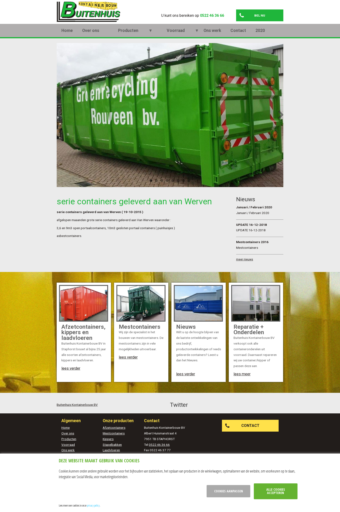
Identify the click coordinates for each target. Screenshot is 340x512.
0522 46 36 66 (212, 15)
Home (67, 36)
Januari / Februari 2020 (254, 213)
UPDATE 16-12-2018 (251, 230)
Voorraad (147, 36)
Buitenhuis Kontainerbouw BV (77, 410)
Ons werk (174, 36)
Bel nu (259, 15)
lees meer (242, 380)
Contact (200, 36)
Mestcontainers (114, 439)
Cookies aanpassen (228, 491)
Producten (119, 36)
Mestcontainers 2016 (252, 248)
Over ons (90, 36)
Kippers (108, 445)
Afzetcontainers (114, 434)
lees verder (70, 374)
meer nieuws (244, 265)
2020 (222, 36)
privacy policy (93, 505)
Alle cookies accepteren (275, 491)
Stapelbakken (112, 450)
